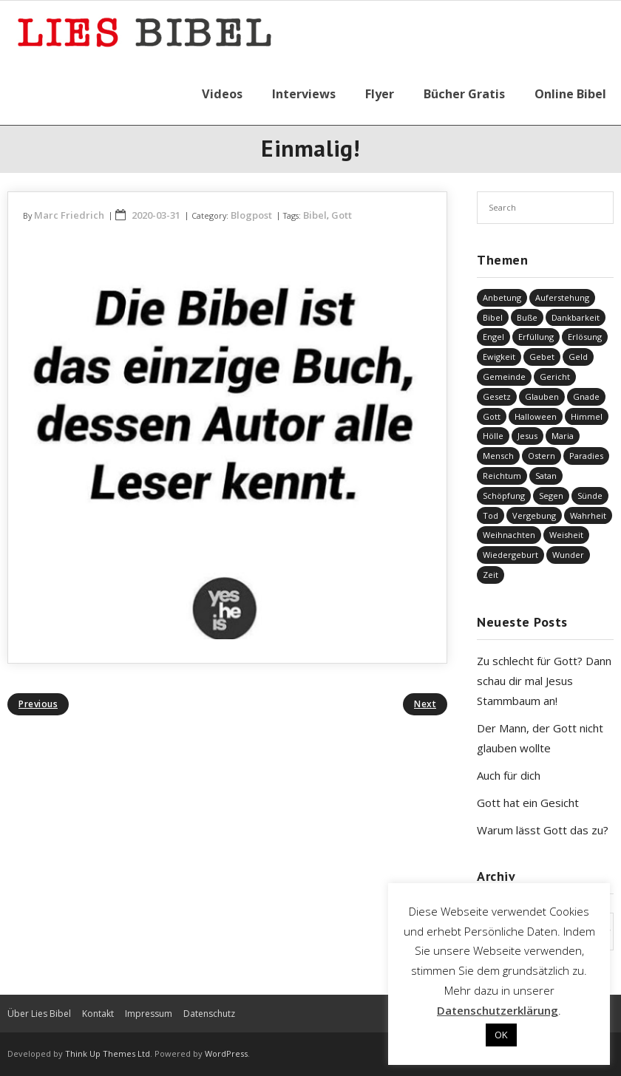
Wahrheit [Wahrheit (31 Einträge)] (588, 515)
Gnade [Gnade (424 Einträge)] (586, 396)
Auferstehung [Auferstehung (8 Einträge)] (562, 297)
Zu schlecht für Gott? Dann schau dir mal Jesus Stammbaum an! (544, 680)
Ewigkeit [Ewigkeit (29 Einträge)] (499, 356)
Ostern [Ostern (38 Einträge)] (541, 455)
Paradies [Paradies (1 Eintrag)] (586, 455)
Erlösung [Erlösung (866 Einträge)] (585, 336)
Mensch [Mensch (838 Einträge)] (498, 455)
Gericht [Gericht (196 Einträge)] (555, 376)
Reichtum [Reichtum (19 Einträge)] (502, 475)
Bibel (315, 215)
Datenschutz (209, 1013)
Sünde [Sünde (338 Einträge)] (590, 495)
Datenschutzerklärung (497, 1010)
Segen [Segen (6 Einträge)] (551, 495)
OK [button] (501, 1034)
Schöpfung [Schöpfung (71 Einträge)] (504, 495)
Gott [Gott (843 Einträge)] (491, 416)
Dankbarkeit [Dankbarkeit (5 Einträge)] (576, 317)
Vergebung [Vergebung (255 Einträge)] (534, 515)
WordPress (226, 1053)
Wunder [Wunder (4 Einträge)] (568, 554)
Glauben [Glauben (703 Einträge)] (542, 396)
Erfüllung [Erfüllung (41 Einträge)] (536, 336)
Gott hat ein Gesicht (528, 802)
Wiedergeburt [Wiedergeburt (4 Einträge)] (510, 554)
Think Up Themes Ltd (107, 1053)
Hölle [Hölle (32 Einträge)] (493, 435)
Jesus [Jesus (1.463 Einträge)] (527, 435)
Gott (341, 215)
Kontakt (98, 1013)
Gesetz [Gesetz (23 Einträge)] (497, 396)
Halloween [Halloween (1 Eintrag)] (536, 416)
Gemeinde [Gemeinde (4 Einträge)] (504, 376)
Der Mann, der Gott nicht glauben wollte (540, 738)
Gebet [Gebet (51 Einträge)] (541, 356)
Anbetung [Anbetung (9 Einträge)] (502, 297)
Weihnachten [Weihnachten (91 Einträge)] (509, 534)
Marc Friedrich (69, 215)
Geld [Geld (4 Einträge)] (578, 356)
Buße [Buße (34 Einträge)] (527, 317)
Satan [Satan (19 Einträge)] (546, 475)
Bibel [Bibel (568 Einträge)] (493, 317)
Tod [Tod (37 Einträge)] (490, 515)
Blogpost (251, 215)
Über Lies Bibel (39, 1013)
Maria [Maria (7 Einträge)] (563, 435)
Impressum (148, 1013)
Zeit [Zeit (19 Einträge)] (490, 574)
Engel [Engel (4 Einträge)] (493, 336)
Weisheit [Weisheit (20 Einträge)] (566, 534)
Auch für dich (508, 775)
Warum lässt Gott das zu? (542, 830)
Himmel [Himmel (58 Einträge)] (587, 416)
